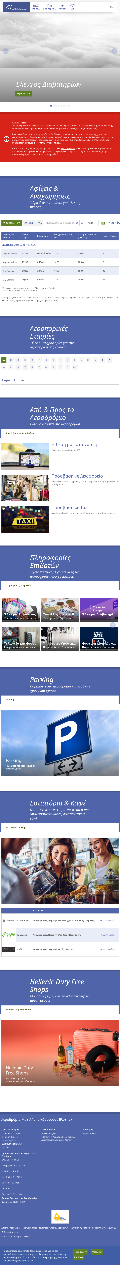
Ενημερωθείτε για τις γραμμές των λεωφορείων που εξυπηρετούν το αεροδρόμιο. (84, 483)
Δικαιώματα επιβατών (11, 1144)
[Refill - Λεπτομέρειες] (108, 949)
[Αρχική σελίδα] (16, 7)
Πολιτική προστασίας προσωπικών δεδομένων (46, 1227)
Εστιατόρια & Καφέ (16, 827)
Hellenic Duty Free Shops (18, 1009)
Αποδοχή (78, 1257)
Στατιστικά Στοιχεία (11, 1133)
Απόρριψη (97, 1251)
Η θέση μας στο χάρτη (74, 444)
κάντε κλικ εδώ (68, 148)
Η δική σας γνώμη (49, 1133)
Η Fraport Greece (9, 1137)
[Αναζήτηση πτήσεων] (82, 223)
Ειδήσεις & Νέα (88, 1133)
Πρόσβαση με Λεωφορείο (77, 476)
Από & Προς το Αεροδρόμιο (20, 433)
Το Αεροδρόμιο (8, 1140)
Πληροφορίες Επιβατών (18, 585)
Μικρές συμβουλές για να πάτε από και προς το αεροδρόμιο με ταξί (83, 513)
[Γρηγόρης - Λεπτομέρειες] (108, 935)
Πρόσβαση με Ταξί (70, 507)
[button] (113, 7)
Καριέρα (5, 1147)
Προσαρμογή (80, 1251)
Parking (10, 699)
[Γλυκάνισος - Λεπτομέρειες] (108, 920)
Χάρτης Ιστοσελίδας (11, 1227)
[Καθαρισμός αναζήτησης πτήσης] (76, 223)
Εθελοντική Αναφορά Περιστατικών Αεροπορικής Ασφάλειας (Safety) (58, 1138)
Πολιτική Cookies (9, 1232)
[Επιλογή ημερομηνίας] (105, 223)
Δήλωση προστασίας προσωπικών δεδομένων (93, 1227)
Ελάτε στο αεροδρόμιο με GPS (65, 450)
